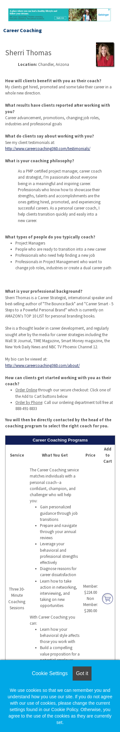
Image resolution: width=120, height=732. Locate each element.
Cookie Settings (50, 673)
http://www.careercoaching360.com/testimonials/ (47, 148)
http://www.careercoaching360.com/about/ (42, 365)
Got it (82, 673)
